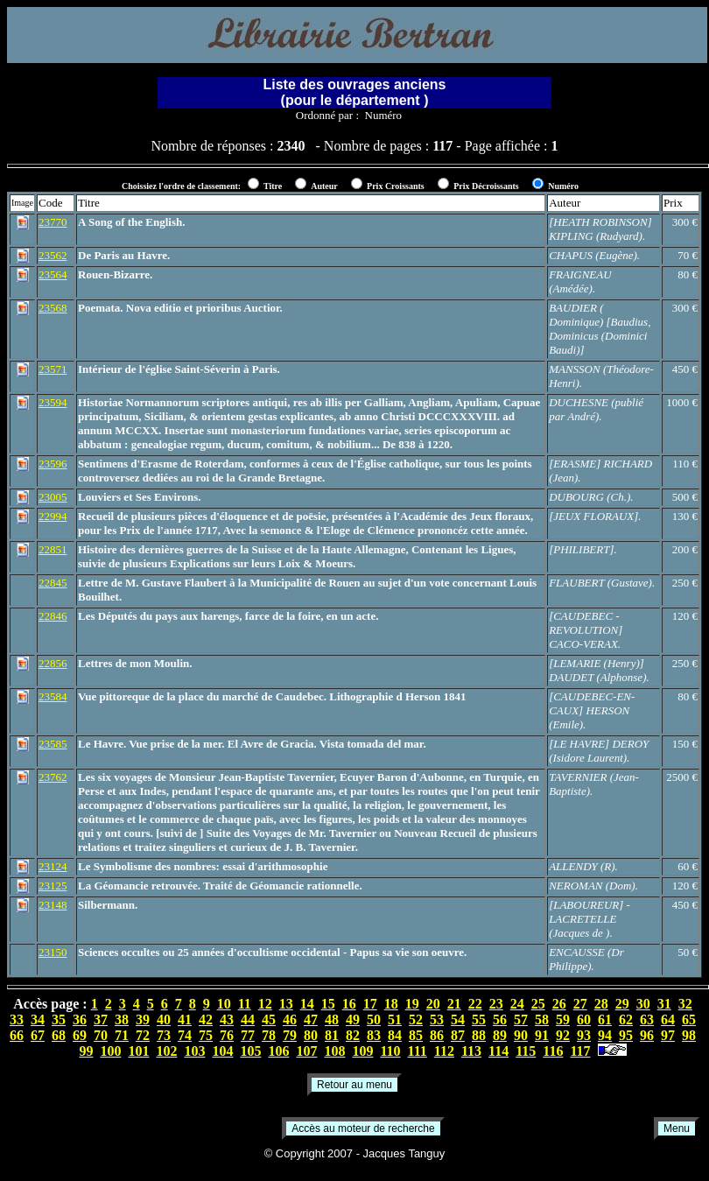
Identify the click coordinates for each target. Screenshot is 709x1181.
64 (668, 1019)
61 (605, 1019)
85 (416, 1035)
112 (444, 1051)
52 (416, 1019)
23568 (53, 307)
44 (248, 1019)
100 (110, 1051)
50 (374, 1019)
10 (224, 1003)
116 (553, 1051)
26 (559, 1003)
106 (278, 1051)
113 (471, 1051)
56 (500, 1019)
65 (689, 1019)
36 (80, 1019)
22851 (53, 549)
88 (479, 1035)
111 (417, 1051)
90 (521, 1035)
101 (138, 1051)
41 (185, 1019)
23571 (53, 369)
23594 (53, 402)
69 (80, 1035)
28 (601, 1003)
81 (332, 1035)
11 (244, 1003)
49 (353, 1019)
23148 (53, 904)
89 (500, 1035)
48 (332, 1019)
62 (626, 1019)
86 (437, 1035)
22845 (53, 582)
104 (222, 1051)
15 (328, 1003)
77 (248, 1035)
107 (306, 1051)
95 (626, 1035)
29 (622, 1003)
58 (542, 1019)
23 (496, 1003)
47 (311, 1019)
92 (563, 1035)
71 (122, 1035)
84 (395, 1035)
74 (185, 1035)
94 (605, 1035)
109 (362, 1051)
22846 (53, 615)
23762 (53, 777)
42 (206, 1019)
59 (563, 1019)
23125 (53, 885)
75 (206, 1035)
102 (166, 1051)
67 (38, 1035)
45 (269, 1019)
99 (86, 1051)
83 (374, 1035)
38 (122, 1019)
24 (517, 1003)
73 (164, 1035)
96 (647, 1035)
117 (580, 1051)
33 (17, 1019)
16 (349, 1003)
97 (668, 1035)
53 (437, 1019)
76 (227, 1035)
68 (59, 1035)
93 (584, 1035)
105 (250, 1051)
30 (643, 1003)
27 (580, 1003)
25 (538, 1003)
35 (59, 1019)
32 (685, 1003)
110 (390, 1051)
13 (286, 1003)
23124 (53, 866)
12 (265, 1003)
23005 (53, 496)
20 (433, 1003)
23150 (53, 952)
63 (647, 1019)
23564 (53, 274)
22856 (53, 663)
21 (454, 1003)
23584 (53, 696)
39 (143, 1019)
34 (38, 1019)
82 (353, 1035)
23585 (53, 743)
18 (391, 1003)
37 (101, 1019)
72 (143, 1035)
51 (395, 1019)
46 (290, 1019)
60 (584, 1019)
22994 (53, 516)
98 (689, 1035)
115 (526, 1051)
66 (17, 1035)
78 (269, 1035)
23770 (53, 221)
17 (370, 1003)
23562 (53, 255)
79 (290, 1035)
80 (311, 1035)
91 (542, 1035)
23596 (53, 463)
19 (412, 1003)
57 (521, 1019)
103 (194, 1051)
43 (227, 1019)
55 (479, 1019)
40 (164, 1019)
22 (475, 1003)
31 (664, 1003)
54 (458, 1019)
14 (307, 1003)
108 (334, 1051)
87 (458, 1035)
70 (101, 1035)
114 (498, 1051)
